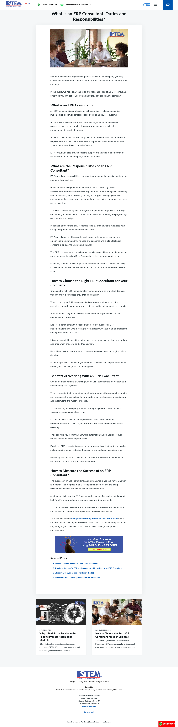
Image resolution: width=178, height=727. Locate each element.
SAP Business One (103, 630)
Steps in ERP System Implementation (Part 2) (74, 573)
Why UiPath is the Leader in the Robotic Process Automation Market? (58, 637)
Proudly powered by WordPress (77, 722)
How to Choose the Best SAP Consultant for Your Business (112, 635)
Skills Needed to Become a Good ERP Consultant (76, 564)
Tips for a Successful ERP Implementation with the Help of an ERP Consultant (88, 568)
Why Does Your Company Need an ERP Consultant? (77, 577)
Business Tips (45, 630)
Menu (155, 5)
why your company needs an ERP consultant (94, 518)
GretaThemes (105, 722)
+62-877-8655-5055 (89, 707)
